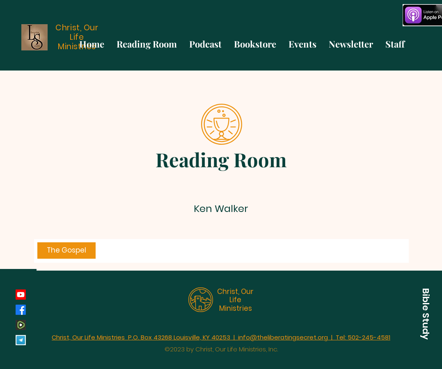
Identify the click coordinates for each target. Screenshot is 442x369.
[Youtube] (21, 294)
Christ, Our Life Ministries (235, 300)
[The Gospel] (66, 250)
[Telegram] (21, 340)
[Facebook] (21, 310)
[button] (425, 314)
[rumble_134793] (21, 325)
